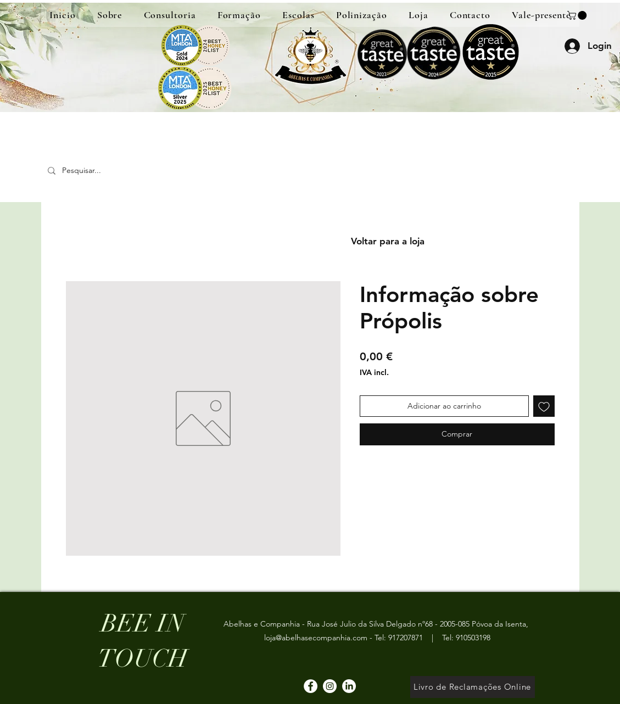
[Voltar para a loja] (388, 242)
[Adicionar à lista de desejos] (544, 406)
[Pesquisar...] (122, 170)
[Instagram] (330, 686)
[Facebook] (310, 686)
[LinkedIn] (349, 686)
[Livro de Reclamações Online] (472, 687)
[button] (578, 15)
